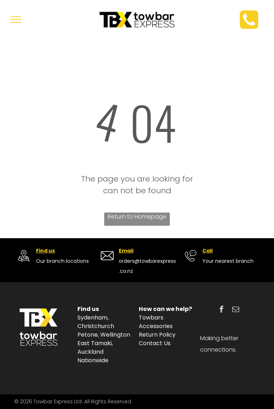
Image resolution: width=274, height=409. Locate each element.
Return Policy (157, 335)
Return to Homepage (137, 217)
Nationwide (92, 360)
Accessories (156, 326)
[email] (235, 310)
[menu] (15, 19)
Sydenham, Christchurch (95, 321)
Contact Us (155, 343)
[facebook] (221, 310)
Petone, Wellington (103, 335)
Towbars (151, 317)
